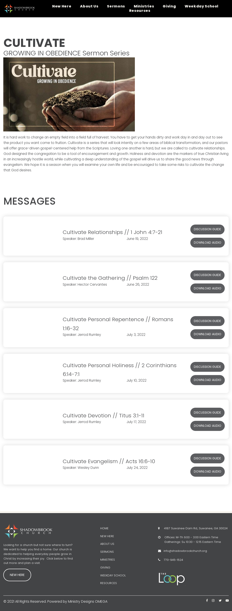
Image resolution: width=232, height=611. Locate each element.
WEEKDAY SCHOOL (113, 575)
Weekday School (201, 6)
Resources (139, 11)
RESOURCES (108, 583)
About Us (89, 6)
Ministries (144, 6)
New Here (61, 6)
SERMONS (107, 552)
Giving (169, 6)
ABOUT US (107, 544)
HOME (104, 528)
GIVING (105, 567)
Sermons (116, 6)
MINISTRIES (107, 560)
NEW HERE (107, 536)
